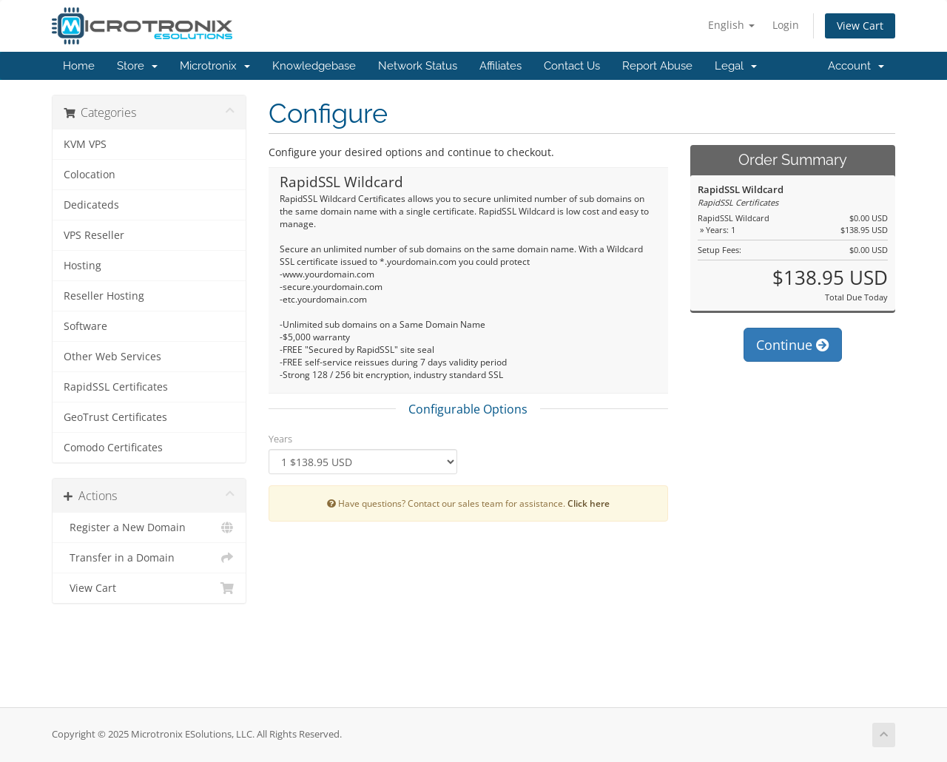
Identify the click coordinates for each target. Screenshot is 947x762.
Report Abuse (657, 66)
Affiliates (500, 66)
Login (785, 25)
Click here (588, 503)
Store (137, 66)
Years (280, 438)
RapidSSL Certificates (116, 387)
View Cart (860, 25)
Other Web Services (112, 356)
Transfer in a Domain (149, 558)
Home (79, 66)
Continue (792, 345)
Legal (736, 66)
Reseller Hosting (104, 296)
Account (856, 66)
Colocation (89, 174)
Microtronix (215, 66)
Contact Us (572, 66)
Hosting (82, 265)
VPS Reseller (94, 235)
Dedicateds (91, 205)
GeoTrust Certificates (115, 417)
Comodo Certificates (113, 447)
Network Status (417, 66)
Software (85, 326)
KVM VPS (85, 144)
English (731, 25)
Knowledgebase (314, 66)
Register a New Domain (149, 527)
